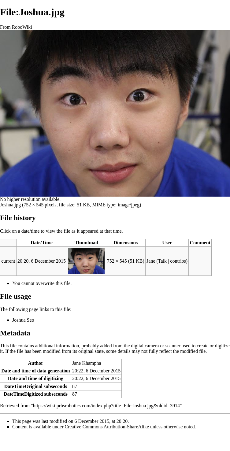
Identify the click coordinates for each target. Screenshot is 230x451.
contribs (178, 261)
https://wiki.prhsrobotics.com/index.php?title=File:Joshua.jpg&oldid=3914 (106, 405)
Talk (162, 261)
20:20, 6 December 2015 (41, 261)
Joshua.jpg (10, 204)
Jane (151, 261)
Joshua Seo (23, 320)
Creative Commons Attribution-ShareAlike (107, 426)
